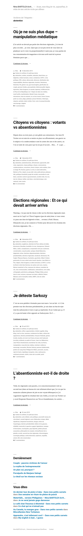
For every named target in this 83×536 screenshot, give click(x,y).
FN (20, 85)
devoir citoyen (35, 167)
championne (40, 246)
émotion (37, 82)
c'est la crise (20, 333)
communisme (42, 165)
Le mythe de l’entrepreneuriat (26, 466)
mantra (45, 265)
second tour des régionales (31, 433)
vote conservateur (25, 438)
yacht (42, 354)
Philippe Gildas (39, 272)
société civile (40, 177)
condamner (36, 78)
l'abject (18, 262)
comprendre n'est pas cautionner (39, 248)
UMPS (34, 277)
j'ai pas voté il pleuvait (41, 338)
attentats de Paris (34, 244)
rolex (36, 352)
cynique (33, 251)
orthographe (16, 272)
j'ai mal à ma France (29, 338)
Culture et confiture (20, 73)
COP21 (42, 78)
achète (24, 75)
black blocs (42, 75)
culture (24, 80)
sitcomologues (43, 433)
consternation (17, 251)
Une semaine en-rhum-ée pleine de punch (37, 494)
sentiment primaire (18, 354)
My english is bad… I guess (30, 518)
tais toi (15, 179)
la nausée (32, 89)
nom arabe (47, 269)
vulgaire (23, 103)
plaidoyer (29, 99)
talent (25, 101)
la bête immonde (35, 262)
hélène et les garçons (41, 424)
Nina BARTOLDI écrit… (23, 6)
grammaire (16, 260)
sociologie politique (19, 435)
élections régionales (29, 82)
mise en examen (25, 96)
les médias (44, 92)
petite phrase (41, 172)
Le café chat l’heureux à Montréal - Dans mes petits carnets (40, 503)
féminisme (44, 82)
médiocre (43, 345)
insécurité (22, 426)
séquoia (15, 101)
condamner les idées (36, 333)
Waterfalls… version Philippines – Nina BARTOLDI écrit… (39, 498)
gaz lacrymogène (34, 85)
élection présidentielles (27, 336)
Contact (51, 529)
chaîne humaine (24, 78)
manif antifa (16, 94)
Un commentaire (20, 184)
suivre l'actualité (23, 277)
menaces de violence (34, 267)
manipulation (17, 345)
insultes (20, 338)
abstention (18, 75)
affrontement (35, 163)
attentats (35, 75)
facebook (37, 256)
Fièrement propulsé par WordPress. (37, 529)
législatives (39, 426)
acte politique (34, 417)
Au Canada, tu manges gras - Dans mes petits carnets (38, 509)
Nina (16, 71)
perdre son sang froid (19, 350)
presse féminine (37, 99)
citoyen (35, 165)
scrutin (20, 433)
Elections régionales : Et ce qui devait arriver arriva (40, 203)
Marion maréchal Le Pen (20, 267)
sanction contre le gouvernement (26, 177)
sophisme (38, 435)
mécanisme (16, 96)
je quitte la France (30, 340)
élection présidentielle (27, 424)
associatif (41, 417)
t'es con (47, 177)
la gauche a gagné (30, 426)
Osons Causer (45, 96)
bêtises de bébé (44, 244)
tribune (20, 179)
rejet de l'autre (17, 352)
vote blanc (30, 179)
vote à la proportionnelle (43, 101)
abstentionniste (26, 163)
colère (19, 248)
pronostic (40, 350)
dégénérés (16, 253)
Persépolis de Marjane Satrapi (27, 473)
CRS (20, 80)
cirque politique (28, 165)
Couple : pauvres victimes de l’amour (30, 463)
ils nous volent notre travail (28, 260)
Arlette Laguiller (39, 331)
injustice (38, 260)
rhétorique (45, 99)
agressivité (43, 163)
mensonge (16, 347)
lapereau (37, 89)
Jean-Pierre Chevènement (20, 342)
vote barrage (17, 103)
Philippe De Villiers (31, 350)
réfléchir (40, 274)
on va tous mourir (36, 96)
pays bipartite (33, 428)
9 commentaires (20, 440)
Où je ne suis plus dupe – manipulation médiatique (35, 34)
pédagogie (31, 272)
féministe (16, 85)
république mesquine (28, 352)
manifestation (25, 94)
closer (31, 78)
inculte (15, 338)
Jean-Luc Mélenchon (42, 340)
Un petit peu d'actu (32, 73)
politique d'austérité (21, 174)
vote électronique (38, 179)
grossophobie (31, 87)
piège (24, 99)
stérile (26, 354)
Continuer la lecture (22, 63)
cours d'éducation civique (37, 419)
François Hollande (40, 336)
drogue (36, 421)
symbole (20, 101)
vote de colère (41, 277)
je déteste (21, 340)
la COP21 (43, 262)
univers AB (16, 438)
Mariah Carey (33, 94)
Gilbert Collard (45, 258)
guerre (28, 170)
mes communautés (21, 269)
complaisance (25, 248)
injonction (16, 89)
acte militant (25, 417)
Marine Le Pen (17, 172)
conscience (27, 167)
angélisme (25, 244)
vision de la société (34, 354)
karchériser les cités (35, 342)
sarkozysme (41, 352)
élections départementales (32, 253)
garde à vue (25, 85)
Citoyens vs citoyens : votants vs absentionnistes (39, 125)
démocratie (30, 80)
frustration (31, 258)
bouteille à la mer (31, 246)
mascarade (41, 94)
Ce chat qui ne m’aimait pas (31, 506)
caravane (27, 333)
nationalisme (39, 269)
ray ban (46, 350)
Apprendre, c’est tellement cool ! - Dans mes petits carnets (40, 515)
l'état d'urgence (24, 89)
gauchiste (37, 258)
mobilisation (31, 269)
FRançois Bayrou (22, 258)
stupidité (44, 435)
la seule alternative (40, 170)
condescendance (18, 167)
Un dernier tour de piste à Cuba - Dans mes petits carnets (39, 492)
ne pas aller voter (32, 172)
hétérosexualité (40, 87)
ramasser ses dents (32, 274)
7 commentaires (20, 356)
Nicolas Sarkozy (31, 347)
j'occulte (15, 340)
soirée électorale (30, 435)
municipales (25, 428)
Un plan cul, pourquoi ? (23, 470)
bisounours (16, 246)
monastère (23, 347)
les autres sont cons (36, 265)
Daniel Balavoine (40, 251)
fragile (15, 258)
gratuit (48, 336)
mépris (24, 172)
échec (21, 253)
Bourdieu (23, 246)
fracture (23, 170)
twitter (30, 101)
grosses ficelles (22, 87)
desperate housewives (26, 421)
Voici (33, 101)
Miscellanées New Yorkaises (26, 512)
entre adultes (43, 167)
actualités (29, 75)
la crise (32, 170)
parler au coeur (17, 99)
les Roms (44, 342)
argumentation (30, 331)
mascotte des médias (28, 345)
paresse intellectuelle (43, 347)
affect (23, 331)
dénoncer (36, 80)
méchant (37, 345)
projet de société (33, 174)
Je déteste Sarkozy (30, 295)
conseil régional (25, 419)
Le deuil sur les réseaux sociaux (28, 476)
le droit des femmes (24, 265)
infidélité (15, 426)
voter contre (22, 181)
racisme (23, 274)
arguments (20, 165)
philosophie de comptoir (27, 431)
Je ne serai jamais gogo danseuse (34, 500)
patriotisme (24, 272)
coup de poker (26, 251)
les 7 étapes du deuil (34, 92)
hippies (48, 87)
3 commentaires (20, 106)
